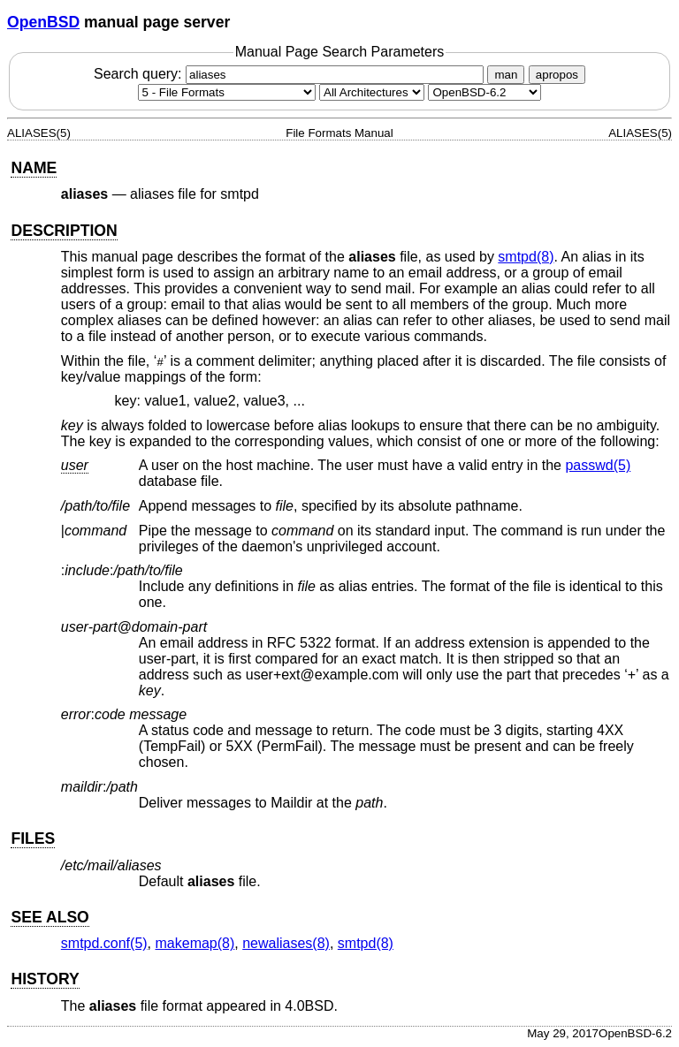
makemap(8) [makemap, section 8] (195, 943)
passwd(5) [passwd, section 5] (597, 465)
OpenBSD (43, 22)
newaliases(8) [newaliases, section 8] (286, 943)
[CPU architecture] (371, 92)
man (505, 74)
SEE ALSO (49, 917)
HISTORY (45, 979)
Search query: (291, 73)
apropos (557, 74)
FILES (33, 838)
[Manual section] (227, 92)
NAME (34, 168)
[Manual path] (484, 92)
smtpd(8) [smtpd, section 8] (525, 256)
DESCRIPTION (64, 230)
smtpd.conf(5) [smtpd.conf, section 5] (104, 943)
